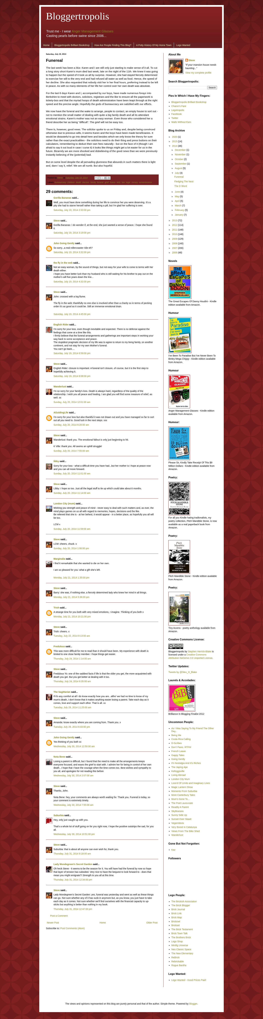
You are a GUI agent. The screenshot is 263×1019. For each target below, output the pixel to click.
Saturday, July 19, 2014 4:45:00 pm (72, 314)
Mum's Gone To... (180, 799)
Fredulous (59, 646)
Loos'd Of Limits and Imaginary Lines (190, 783)
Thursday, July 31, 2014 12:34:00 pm (73, 879)
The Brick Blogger (180, 905)
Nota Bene (59, 756)
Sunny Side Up (179, 815)
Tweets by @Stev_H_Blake (182, 672)
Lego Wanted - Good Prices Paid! (188, 980)
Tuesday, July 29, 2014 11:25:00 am (72, 707)
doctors (85, 182)
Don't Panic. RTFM (181, 747)
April (177, 201)
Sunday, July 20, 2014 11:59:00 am (72, 529)
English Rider (61, 324)
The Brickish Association (184, 901)
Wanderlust (60, 386)
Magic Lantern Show (182, 787)
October (179, 159)
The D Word (180, 186)
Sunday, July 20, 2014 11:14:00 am (72, 493)
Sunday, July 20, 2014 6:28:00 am (71, 424)
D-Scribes (176, 743)
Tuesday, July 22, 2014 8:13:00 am (72, 636)
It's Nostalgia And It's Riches (186, 763)
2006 (175, 252)
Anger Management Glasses (92, 31)
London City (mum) (64, 503)
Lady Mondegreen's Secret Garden (73, 864)
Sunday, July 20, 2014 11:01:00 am (72, 473)
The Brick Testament (182, 929)
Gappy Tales (178, 755)
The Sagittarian (62, 692)
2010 (175, 234)
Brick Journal (178, 909)
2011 (175, 229)
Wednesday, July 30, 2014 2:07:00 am (73, 775)
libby (56, 461)
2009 (175, 238)
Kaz (173, 849)
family (93, 182)
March (178, 205)
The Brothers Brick (181, 937)
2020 (175, 136)
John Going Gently (64, 243)
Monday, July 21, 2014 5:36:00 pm (71, 597)
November (180, 154)
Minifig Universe (179, 945)
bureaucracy (60, 182)
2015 (175, 141)
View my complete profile (198, 72)
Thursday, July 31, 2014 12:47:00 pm (73, 909)
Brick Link (176, 913)
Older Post (151, 922)
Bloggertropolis (77, 16)
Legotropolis (177, 110)
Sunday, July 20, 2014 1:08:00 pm (71, 548)
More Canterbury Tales (183, 795)
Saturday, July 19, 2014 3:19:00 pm (72, 232)
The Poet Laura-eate (182, 803)
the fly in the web (63, 262)
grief (107, 182)
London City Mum (180, 779)
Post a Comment (59, 915)
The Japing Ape (179, 767)
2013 (175, 220)
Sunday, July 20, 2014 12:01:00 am (72, 402)
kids (118, 182)
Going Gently (178, 759)
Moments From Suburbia (184, 791)
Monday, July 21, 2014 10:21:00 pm (72, 616)
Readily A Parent (180, 807)
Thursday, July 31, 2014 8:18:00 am (72, 853)
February (180, 210)
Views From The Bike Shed (185, 831)
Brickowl (175, 921)
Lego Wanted (183, 45)
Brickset (175, 925)
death (78, 182)
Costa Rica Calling (181, 739)
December (180, 150)
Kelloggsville (178, 771)
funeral (100, 182)
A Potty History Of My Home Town (154, 45)
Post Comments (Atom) (72, 928)
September (181, 163)
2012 (175, 225)
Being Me (176, 735)
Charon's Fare (178, 106)
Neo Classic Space (181, 949)
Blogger (193, 1003)
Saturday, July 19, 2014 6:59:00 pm (72, 353)
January (179, 214)
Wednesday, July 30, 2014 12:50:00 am (74, 746)
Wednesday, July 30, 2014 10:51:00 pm (74, 834)
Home (46, 45)
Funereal (178, 176)
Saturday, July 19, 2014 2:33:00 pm (72, 210)
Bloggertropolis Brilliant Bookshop (71, 45)
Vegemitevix (177, 823)
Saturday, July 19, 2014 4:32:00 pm (72, 281)
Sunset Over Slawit (181, 819)
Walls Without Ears (181, 122)
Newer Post (53, 922)
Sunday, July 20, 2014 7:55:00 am (71, 450)
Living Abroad (178, 775)
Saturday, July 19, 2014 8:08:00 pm (72, 376)
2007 (175, 248)
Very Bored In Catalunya (184, 827)
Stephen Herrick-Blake (199, 651)
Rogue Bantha (179, 965)
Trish (56, 607)
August (179, 168)
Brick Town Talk (179, 933)
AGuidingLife (61, 412)
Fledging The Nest (183, 181)
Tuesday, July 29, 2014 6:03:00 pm (72, 727)
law (123, 182)
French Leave (178, 751)
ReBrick (175, 957)
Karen (113, 182)
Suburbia (59, 815)
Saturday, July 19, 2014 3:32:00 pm (72, 252)
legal (128, 182)
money (135, 182)
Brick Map (176, 917)
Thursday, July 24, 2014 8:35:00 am (72, 681)
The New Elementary (182, 953)
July (177, 173)
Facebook (176, 114)
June (177, 191)
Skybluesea (177, 811)
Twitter (174, 118)
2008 (175, 243)
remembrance (145, 182)
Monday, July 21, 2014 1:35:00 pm (71, 577)
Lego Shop (177, 941)
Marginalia (59, 558)
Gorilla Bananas (62, 197)
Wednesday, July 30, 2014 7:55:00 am (73, 805)
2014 (175, 146)
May (177, 196)
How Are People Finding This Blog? (112, 45)
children (71, 182)
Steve (60, 178)
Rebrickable (177, 961)
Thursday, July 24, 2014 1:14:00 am (72, 658)
